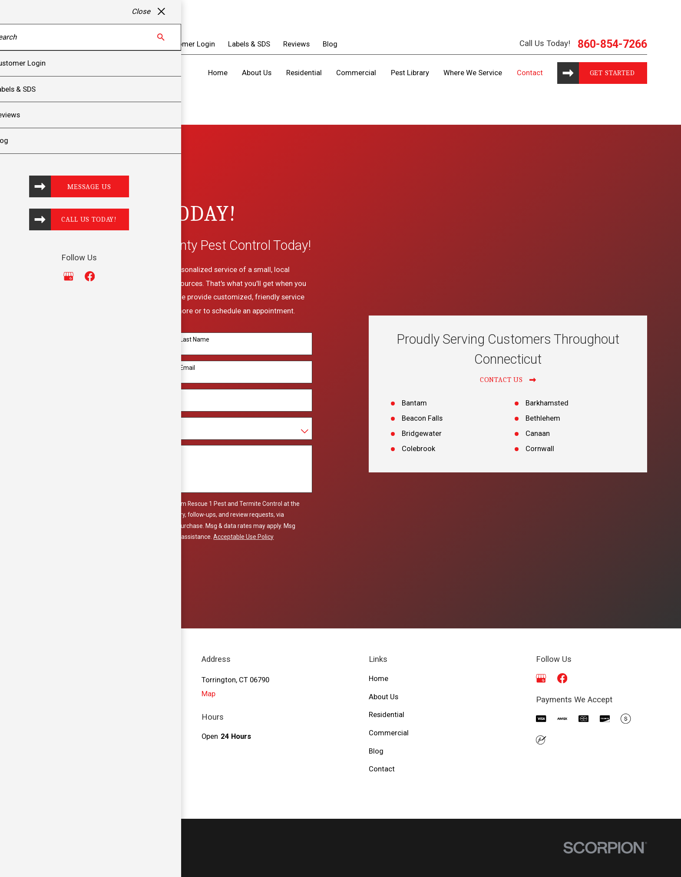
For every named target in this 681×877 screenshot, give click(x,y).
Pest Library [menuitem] (410, 73)
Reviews (296, 44)
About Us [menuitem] (256, 73)
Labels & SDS (249, 44)
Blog (330, 44)
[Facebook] (562, 678)
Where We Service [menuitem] (472, 73)
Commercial (389, 733)
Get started (612, 73)
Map (208, 694)
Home (378, 678)
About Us (383, 697)
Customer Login (189, 44)
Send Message (92, 567)
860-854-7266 (612, 44)
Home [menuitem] (218, 73)
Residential (386, 715)
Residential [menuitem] (304, 73)
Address (49, 395)
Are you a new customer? (73, 423)
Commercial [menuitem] (356, 73)
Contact (382, 769)
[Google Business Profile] (541, 678)
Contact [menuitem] (530, 73)
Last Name (194, 339)
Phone (47, 367)
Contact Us (501, 380)
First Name (53, 339)
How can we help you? (68, 451)
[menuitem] (46, 859)
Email (187, 367)
